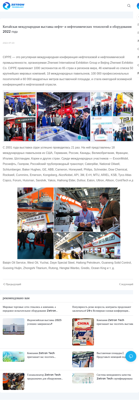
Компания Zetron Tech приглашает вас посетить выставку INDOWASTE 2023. (115, 322)
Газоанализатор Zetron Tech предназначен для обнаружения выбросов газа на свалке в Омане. (45, 377)
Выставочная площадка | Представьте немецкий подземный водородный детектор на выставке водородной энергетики (115, 355)
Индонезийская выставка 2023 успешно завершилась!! (44, 321)
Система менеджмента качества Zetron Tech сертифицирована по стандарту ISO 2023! (116, 377)
